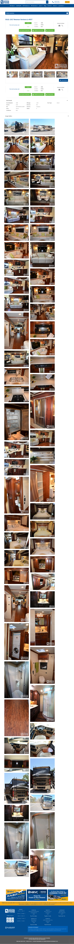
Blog (45, 5)
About (23, 918)
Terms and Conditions (20, 941)
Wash (19, 916)
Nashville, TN (33, 918)
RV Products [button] (26, 5)
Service (18, 913)
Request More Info (25, 30)
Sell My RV (18, 5)
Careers (23, 921)
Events (22, 916)
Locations (18, 921)
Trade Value (49, 30)
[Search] (36, 2)
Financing (19, 918)
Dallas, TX (48, 910)
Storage (22, 913)
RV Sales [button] (12, 5)
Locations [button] (61, 5)
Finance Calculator (38, 30)
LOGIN (67, 1)
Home (19, 911)
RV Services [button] (34, 5)
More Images (63, 80)
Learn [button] (40, 5)
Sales (22, 911)
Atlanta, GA (34, 910)
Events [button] (49, 5)
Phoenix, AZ (48, 918)
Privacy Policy (29, 941)
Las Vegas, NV (61, 910)
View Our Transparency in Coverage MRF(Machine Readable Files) (45, 941)
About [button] (54, 5)
